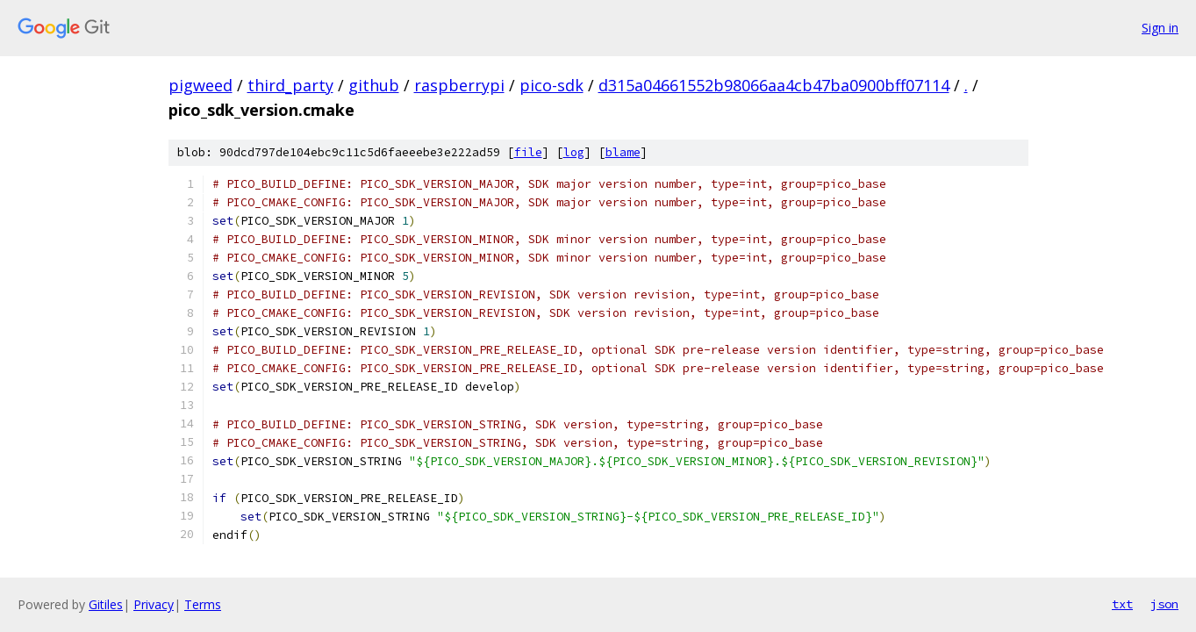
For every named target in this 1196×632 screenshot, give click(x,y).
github (373, 85)
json (1164, 604)
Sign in (1160, 27)
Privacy (153, 604)
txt (1122, 604)
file (528, 152)
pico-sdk (551, 85)
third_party (290, 85)
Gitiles (106, 604)
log (573, 152)
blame (623, 152)
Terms (202, 604)
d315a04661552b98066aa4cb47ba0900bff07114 (773, 85)
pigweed (200, 85)
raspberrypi (459, 85)
